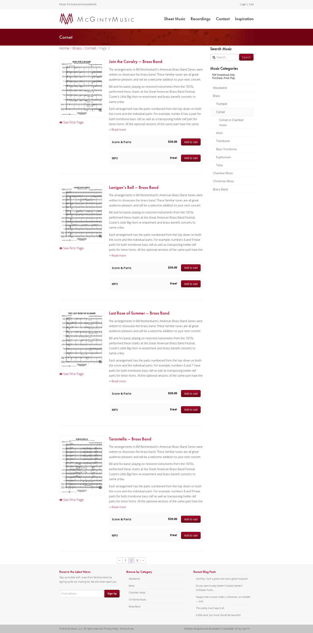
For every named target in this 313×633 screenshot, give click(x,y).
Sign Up (112, 593)
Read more (117, 129)
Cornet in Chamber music (231, 122)
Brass (216, 96)
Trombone (223, 141)
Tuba (219, 165)
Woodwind (220, 88)
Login (243, 4)
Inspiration (244, 19)
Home (64, 48)
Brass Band (220, 189)
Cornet (220, 112)
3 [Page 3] (137, 560)
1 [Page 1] (125, 560)
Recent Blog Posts (204, 571)
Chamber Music (223, 173)
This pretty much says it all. (210, 608)
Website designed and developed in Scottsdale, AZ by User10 (217, 628)
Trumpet (221, 104)
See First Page (71, 122)
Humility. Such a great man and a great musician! (222, 578)
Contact (223, 19)
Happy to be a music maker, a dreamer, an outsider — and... (223, 599)
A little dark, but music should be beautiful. (218, 615)
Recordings (200, 19)
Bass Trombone (226, 149)
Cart (251, 4)
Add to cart (191, 142)
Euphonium (223, 157)
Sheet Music (174, 19)
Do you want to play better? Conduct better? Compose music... (219, 588)
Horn (219, 133)
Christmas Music (223, 181)
